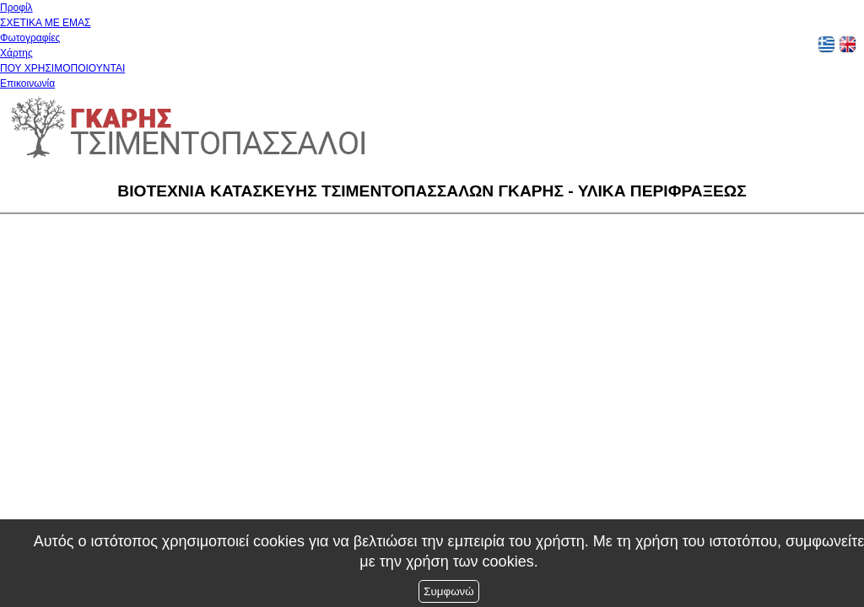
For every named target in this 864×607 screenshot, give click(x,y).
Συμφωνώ (448, 591)
